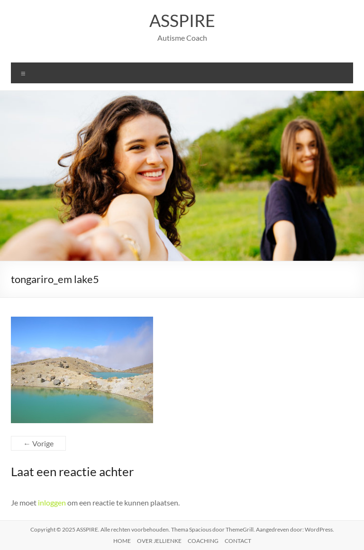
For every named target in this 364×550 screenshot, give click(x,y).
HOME (122, 540)
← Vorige (38, 443)
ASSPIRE (182, 20)
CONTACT (238, 540)
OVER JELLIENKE (159, 540)
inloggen (52, 502)
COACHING (203, 540)
